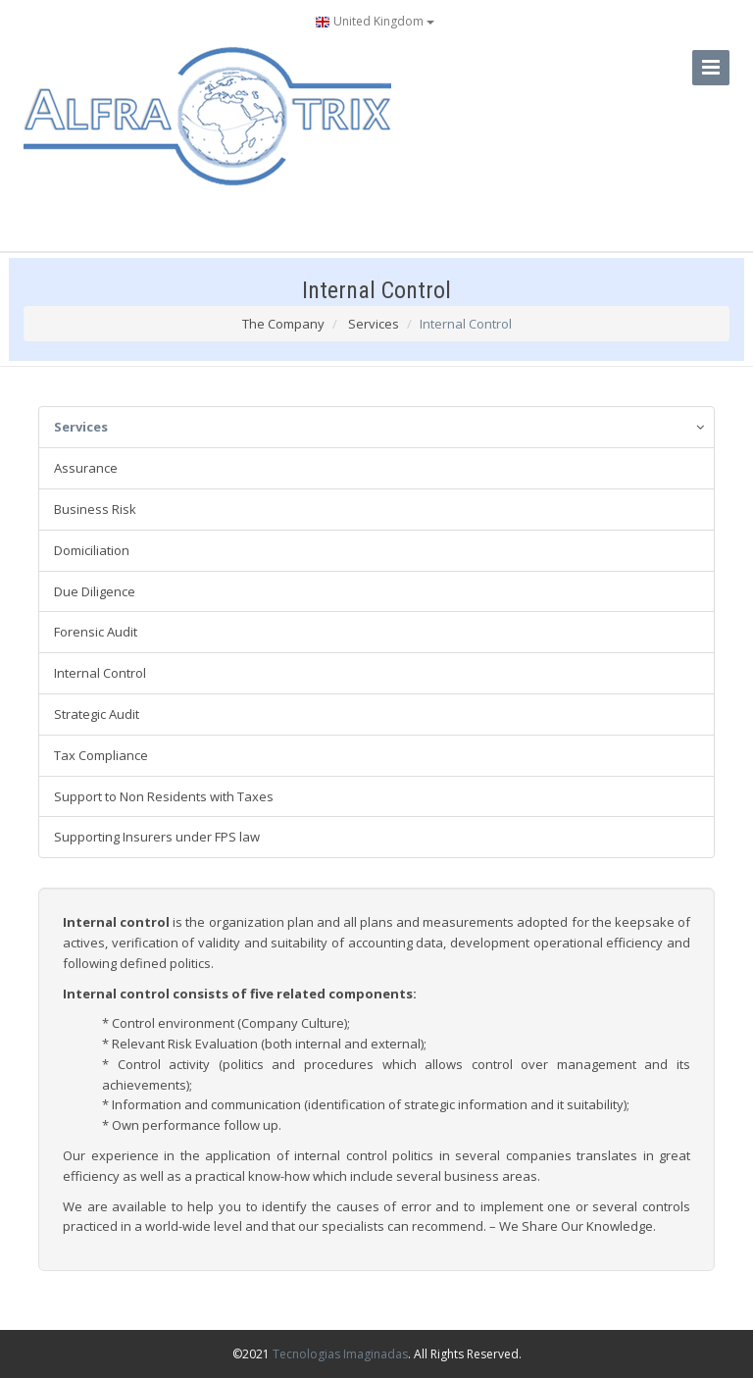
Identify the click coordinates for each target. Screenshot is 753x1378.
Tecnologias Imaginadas (340, 1354)
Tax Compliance (101, 755)
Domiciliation (91, 550)
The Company (283, 323)
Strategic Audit (96, 714)
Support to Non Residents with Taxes (164, 796)
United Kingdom (374, 21)
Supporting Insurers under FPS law (157, 836)
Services (373, 323)
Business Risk (95, 509)
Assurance (86, 468)
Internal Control (100, 673)
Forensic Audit (95, 631)
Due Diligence (94, 591)
